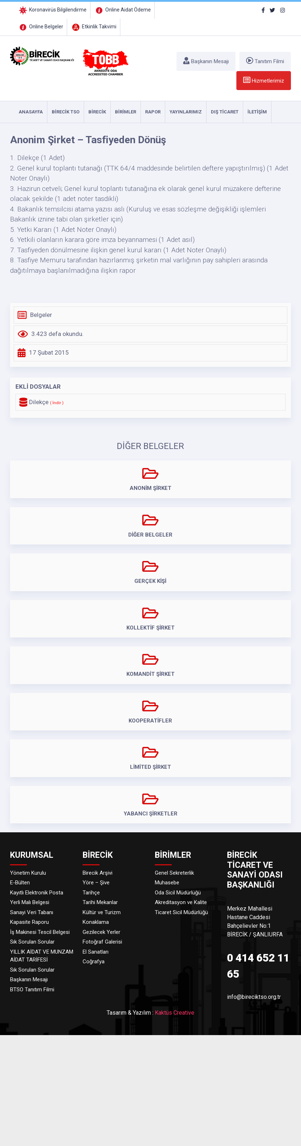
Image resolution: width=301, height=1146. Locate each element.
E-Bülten (20, 882)
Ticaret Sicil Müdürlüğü (181, 912)
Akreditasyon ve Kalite (181, 902)
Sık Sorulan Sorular (32, 942)
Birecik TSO (65, 111)
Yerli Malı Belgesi (29, 902)
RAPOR (153, 111)
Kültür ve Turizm (102, 912)
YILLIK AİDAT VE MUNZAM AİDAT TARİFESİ (41, 956)
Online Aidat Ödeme (122, 10)
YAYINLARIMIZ (186, 111)
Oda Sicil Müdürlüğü (178, 892)
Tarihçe (91, 892)
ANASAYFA (31, 111)
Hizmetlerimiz (263, 80)
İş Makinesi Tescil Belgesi (40, 932)
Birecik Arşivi (97, 873)
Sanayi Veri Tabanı (31, 912)
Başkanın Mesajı (206, 61)
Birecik (97, 111)
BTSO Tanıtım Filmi (32, 989)
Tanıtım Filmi (265, 61)
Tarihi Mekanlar (100, 902)
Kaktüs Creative (174, 1012)
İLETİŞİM (257, 111)
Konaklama (96, 922)
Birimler (125, 111)
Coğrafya (94, 961)
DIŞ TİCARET (225, 111)
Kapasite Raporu (29, 922)
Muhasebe (167, 882)
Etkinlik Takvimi (93, 26)
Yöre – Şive (96, 882)
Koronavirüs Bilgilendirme (52, 10)
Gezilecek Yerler (101, 932)
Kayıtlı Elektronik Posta (36, 892)
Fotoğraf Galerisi (102, 942)
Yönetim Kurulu (28, 873)
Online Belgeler (40, 26)
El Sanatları (95, 952)
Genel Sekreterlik (174, 873)
